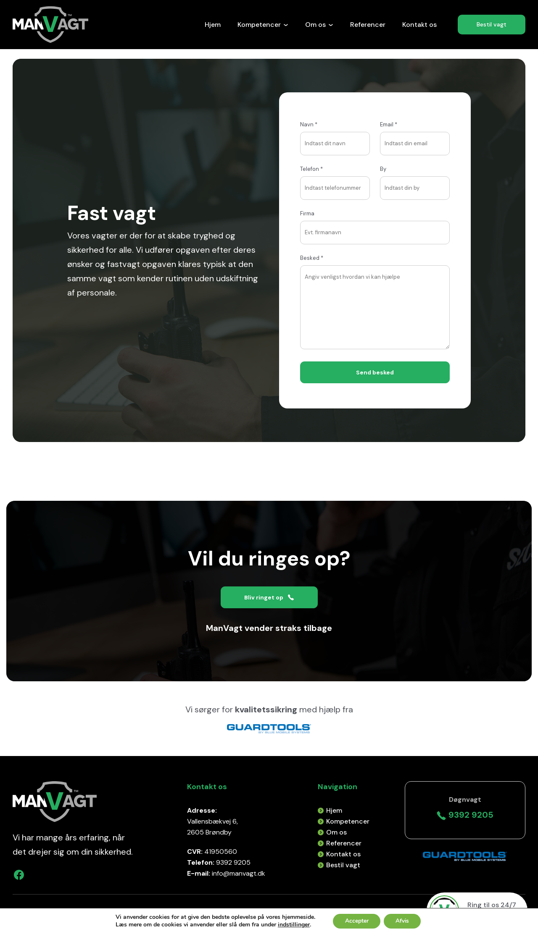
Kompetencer (262, 25)
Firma (375, 223)
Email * (415, 134)
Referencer (367, 24)
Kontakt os (419, 24)
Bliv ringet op (269, 597)
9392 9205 (464, 814)
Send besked (375, 372)
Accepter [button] (355, 921)
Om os (319, 25)
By (415, 178)
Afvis (403, 921)
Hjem (213, 24)
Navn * (335, 134)
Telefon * (335, 178)
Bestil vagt (491, 25)
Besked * (375, 302)
